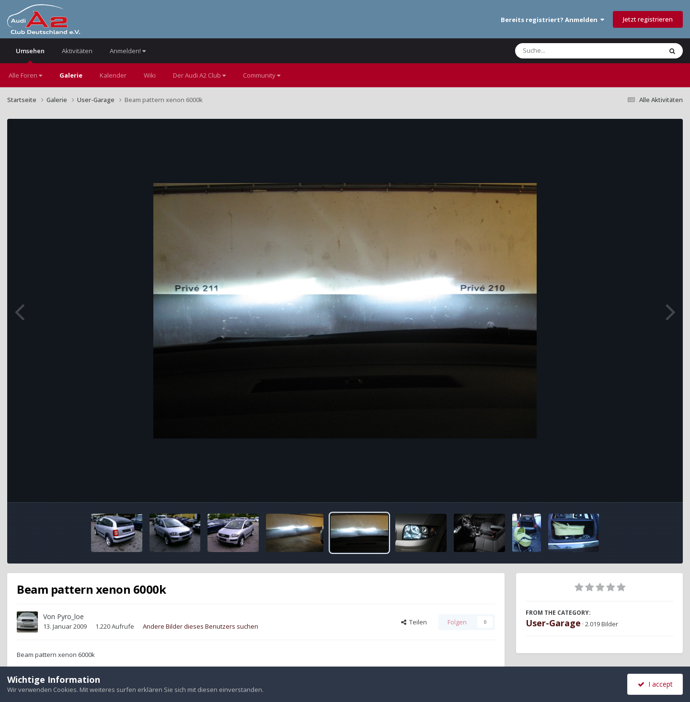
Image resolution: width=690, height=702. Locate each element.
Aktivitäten (77, 50)
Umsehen (30, 54)
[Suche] (569, 50)
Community (261, 75)
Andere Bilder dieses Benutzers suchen (200, 626)
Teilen (414, 622)
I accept (655, 684)
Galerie (70, 75)
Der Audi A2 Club (199, 75)
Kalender (113, 75)
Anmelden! (128, 50)
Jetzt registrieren (648, 19)
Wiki (150, 75)
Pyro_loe (70, 616)
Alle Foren (25, 75)
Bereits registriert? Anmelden (552, 19)
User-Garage (553, 623)
